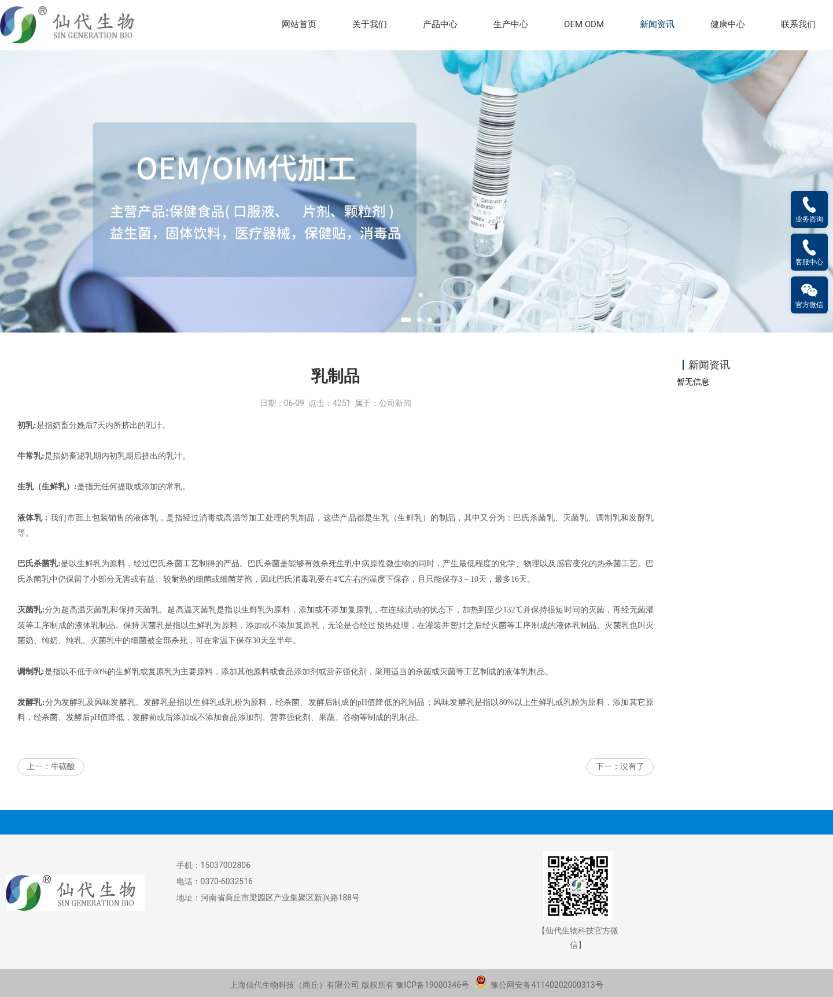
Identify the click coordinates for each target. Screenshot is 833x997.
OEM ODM (584, 24)
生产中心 (510, 24)
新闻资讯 (657, 24)
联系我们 (798, 24)
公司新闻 (395, 404)
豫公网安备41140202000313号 (539, 984)
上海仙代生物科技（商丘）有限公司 (294, 984)
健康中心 (727, 24)
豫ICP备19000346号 (432, 984)
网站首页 (299, 24)
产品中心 (440, 24)
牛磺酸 (63, 768)
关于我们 (369, 24)
